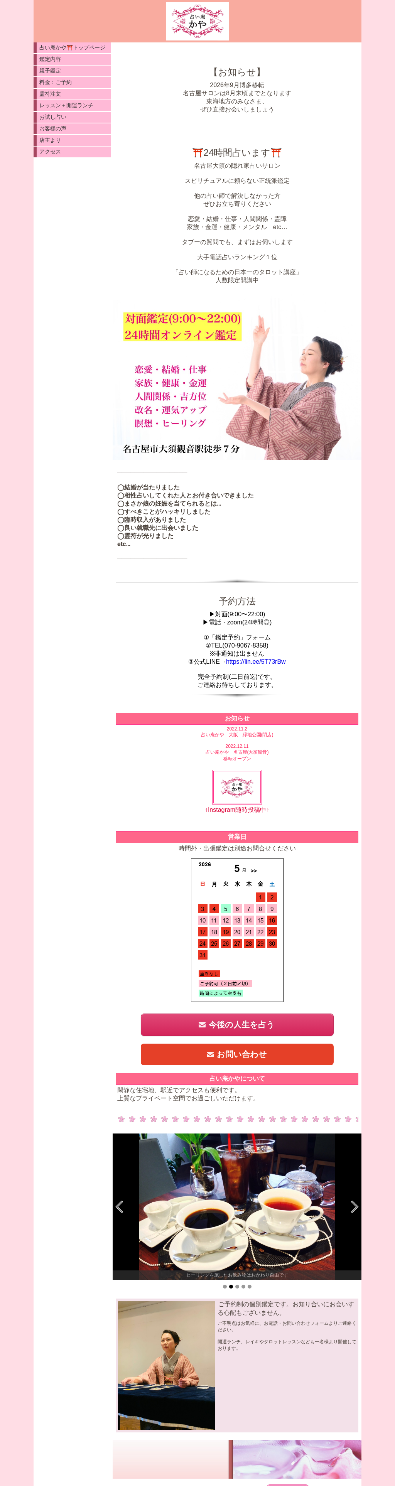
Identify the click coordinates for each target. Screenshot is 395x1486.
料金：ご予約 (55, 82)
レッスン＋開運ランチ (66, 105)
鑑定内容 (50, 59)
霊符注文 (50, 94)
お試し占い (52, 117)
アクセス (50, 151)
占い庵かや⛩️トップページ (72, 47)
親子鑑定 (50, 70)
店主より (50, 140)
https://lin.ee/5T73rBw (256, 661)
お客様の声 (52, 128)
